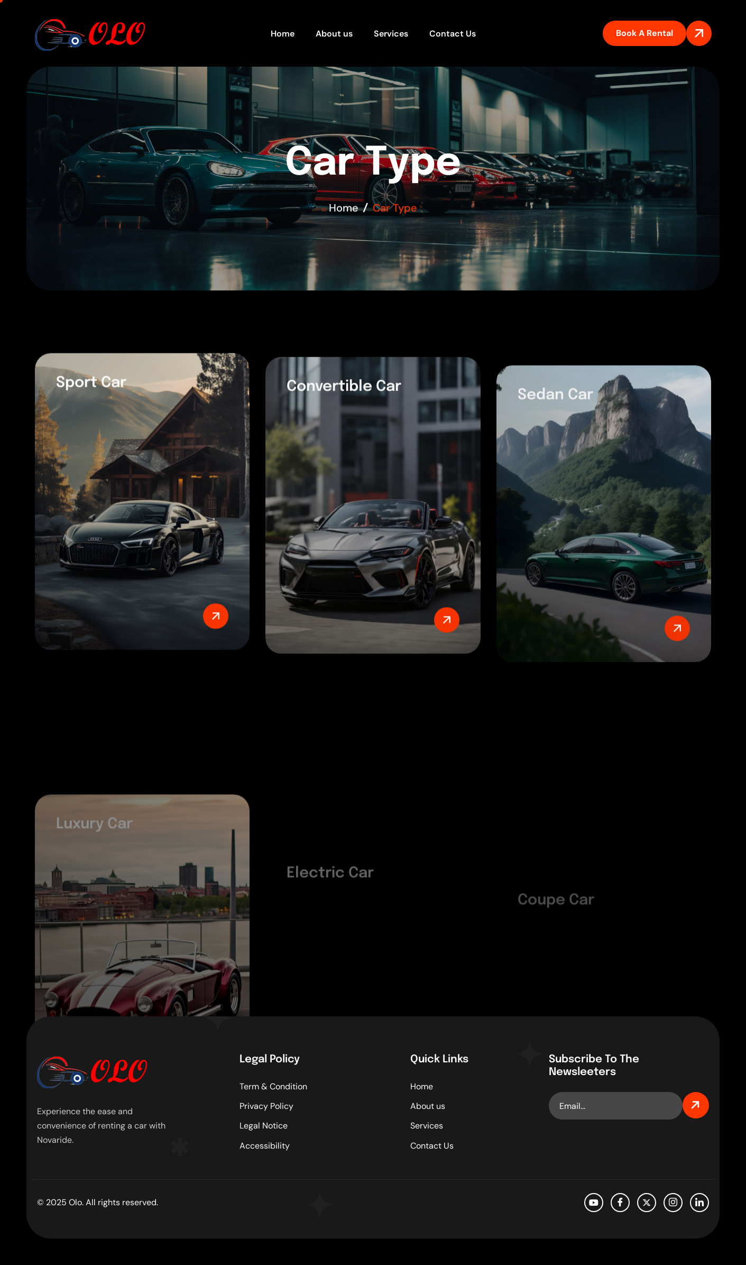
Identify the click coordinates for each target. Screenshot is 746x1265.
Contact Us (452, 33)
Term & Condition (273, 1086)
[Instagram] (673, 1202)
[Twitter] (646, 1202)
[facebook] (620, 1202)
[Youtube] (593, 1202)
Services (391, 33)
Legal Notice (264, 1125)
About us (334, 33)
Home (282, 33)
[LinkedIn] (699, 1202)
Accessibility (265, 1145)
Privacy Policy (266, 1106)
